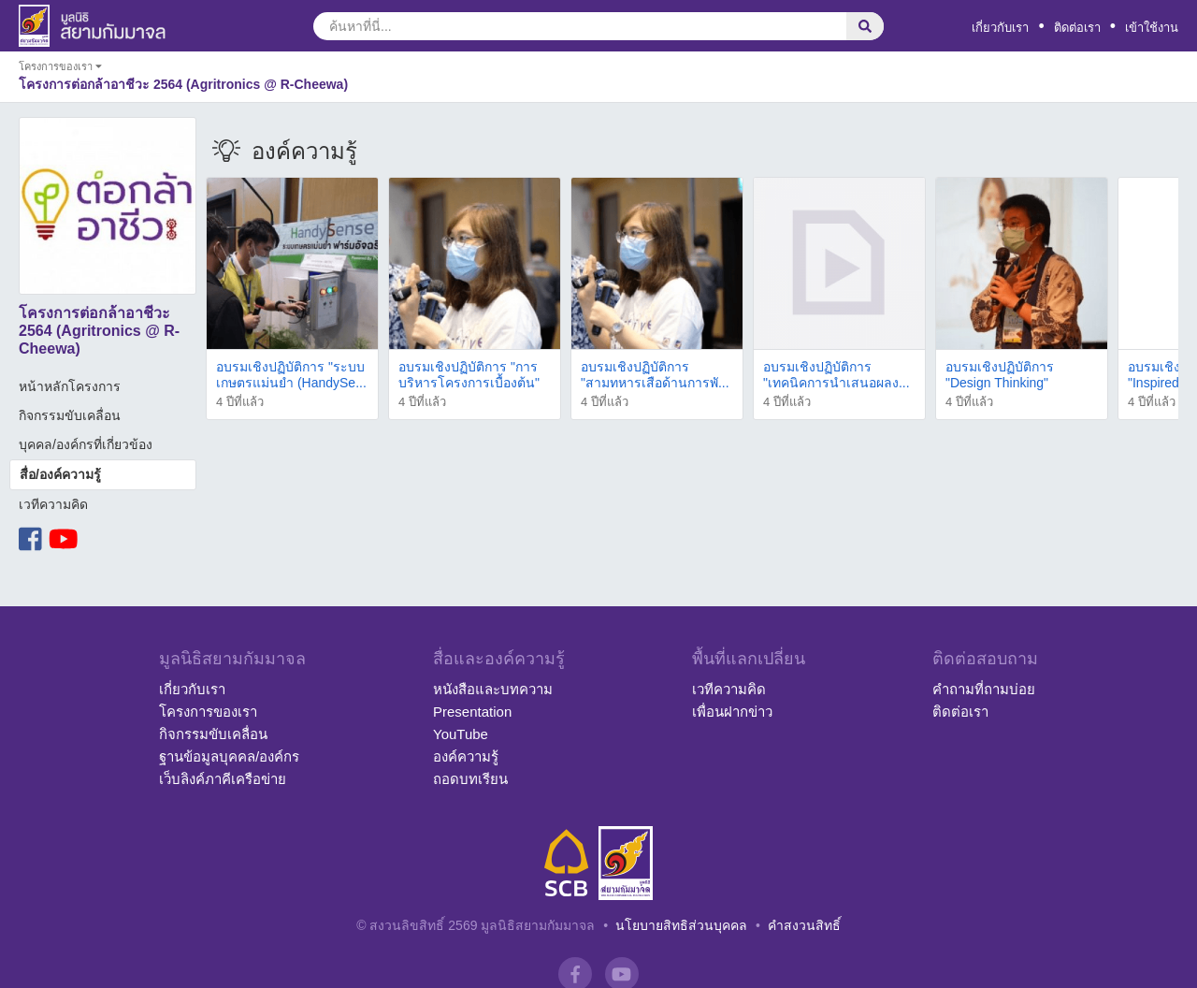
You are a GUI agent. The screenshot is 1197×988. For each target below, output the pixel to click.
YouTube (460, 734)
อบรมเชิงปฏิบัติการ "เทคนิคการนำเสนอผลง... (836, 374)
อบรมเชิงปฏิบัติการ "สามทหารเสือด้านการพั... (655, 374)
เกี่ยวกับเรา (1000, 28)
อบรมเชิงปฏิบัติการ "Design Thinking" (999, 374)
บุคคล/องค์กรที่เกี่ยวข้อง (85, 444)
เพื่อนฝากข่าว (732, 711)
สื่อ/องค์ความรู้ (60, 474)
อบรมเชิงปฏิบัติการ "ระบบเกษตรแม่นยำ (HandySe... (291, 374)
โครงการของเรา (208, 711)
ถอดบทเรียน (470, 779)
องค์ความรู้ (465, 756)
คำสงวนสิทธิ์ (804, 925)
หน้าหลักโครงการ (70, 386)
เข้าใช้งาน (1151, 28)
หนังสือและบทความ (493, 689)
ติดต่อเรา (1077, 28)
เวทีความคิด (53, 504)
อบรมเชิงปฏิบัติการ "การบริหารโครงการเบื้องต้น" (469, 374)
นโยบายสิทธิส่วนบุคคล (681, 925)
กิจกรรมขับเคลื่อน (70, 415)
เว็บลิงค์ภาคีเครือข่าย (222, 779)
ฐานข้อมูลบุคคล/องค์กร (229, 756)
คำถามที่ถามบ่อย (983, 689)
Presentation (472, 711)
